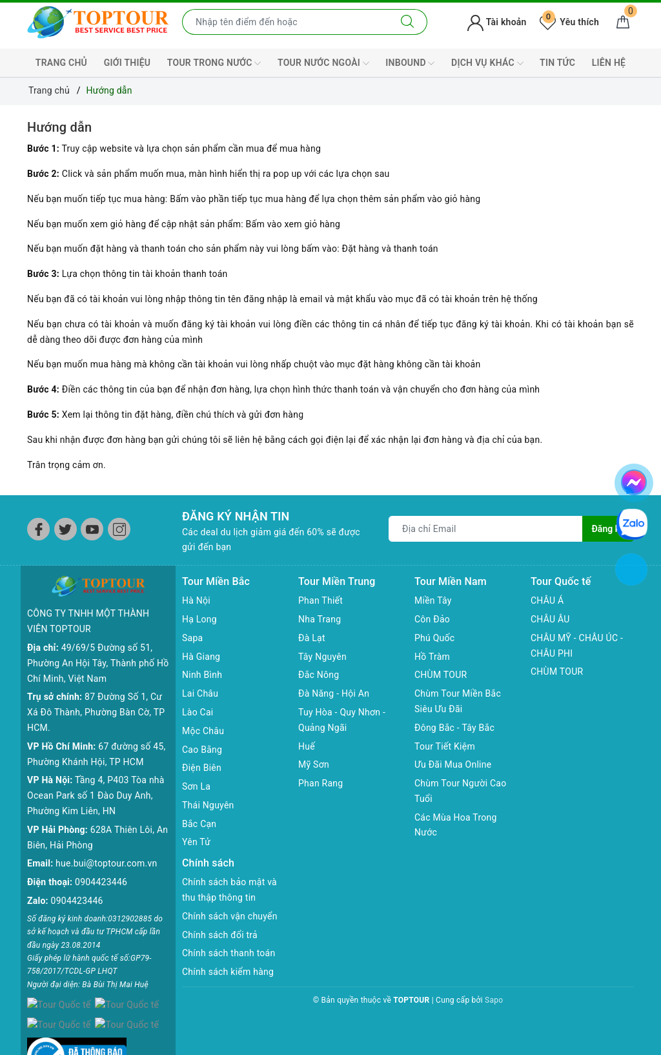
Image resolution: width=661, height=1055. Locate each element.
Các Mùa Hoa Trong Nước (455, 825)
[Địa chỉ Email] (486, 529)
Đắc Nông (318, 675)
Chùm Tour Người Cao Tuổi (460, 791)
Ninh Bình (202, 675)
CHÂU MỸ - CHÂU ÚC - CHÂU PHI (577, 646)
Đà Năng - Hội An (333, 693)
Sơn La (196, 786)
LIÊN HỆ (608, 62)
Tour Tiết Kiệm (444, 746)
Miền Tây (433, 600)
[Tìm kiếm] (407, 22)
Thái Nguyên (208, 805)
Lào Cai (198, 712)
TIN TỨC (557, 62)
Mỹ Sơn (313, 764)
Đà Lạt (311, 638)
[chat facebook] (634, 480)
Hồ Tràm (432, 656)
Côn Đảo (432, 619)
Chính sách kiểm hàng (228, 972)
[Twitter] (65, 529)
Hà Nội (196, 600)
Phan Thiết (320, 600)
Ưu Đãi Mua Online (452, 764)
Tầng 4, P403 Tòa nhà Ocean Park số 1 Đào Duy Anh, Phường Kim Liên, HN (96, 774)
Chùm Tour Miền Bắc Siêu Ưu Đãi (457, 701)
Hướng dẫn (59, 127)
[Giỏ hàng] (623, 22)
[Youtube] (92, 529)
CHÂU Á (547, 600)
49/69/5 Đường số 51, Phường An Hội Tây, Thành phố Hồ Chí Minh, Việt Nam (97, 642)
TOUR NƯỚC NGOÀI (323, 63)
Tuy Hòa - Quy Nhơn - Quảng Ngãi (341, 720)
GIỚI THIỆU (127, 62)
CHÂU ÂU (550, 619)
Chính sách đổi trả (220, 935)
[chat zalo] (632, 523)
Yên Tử (196, 842)
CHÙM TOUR (440, 675)
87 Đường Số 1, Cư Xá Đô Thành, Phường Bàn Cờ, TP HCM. (96, 691)
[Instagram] (119, 529)
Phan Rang (320, 783)
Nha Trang (319, 619)
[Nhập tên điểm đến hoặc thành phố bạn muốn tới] (285, 22)
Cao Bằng (202, 749)
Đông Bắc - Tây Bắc (454, 727)
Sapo (494, 1000)
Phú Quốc (434, 638)
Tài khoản (496, 22)
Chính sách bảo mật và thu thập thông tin (229, 890)
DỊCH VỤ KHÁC (487, 63)
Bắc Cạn (199, 824)
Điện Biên (201, 768)
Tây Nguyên (322, 656)
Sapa (192, 638)
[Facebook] (38, 529)
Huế (306, 746)
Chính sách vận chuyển (230, 916)
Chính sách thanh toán (228, 953)
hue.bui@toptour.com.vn (106, 842)
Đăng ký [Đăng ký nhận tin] (608, 529)
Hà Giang (201, 656)
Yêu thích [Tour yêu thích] (569, 22)
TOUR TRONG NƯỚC (214, 63)
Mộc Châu (203, 731)
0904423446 (101, 861)
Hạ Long (199, 619)
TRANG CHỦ (61, 62)
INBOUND (409, 63)
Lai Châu (200, 693)
